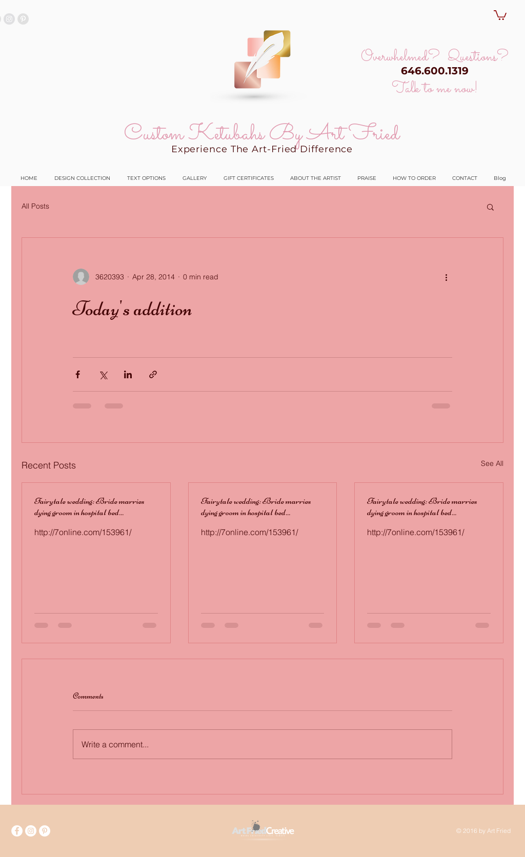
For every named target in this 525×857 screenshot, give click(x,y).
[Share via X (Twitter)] (103, 374)
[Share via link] (153, 374)
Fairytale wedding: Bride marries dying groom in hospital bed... (89, 506)
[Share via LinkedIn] (128, 374)
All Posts (35, 206)
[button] (500, 14)
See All (492, 463)
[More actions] (446, 277)
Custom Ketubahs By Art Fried (261, 134)
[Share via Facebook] (78, 374)
